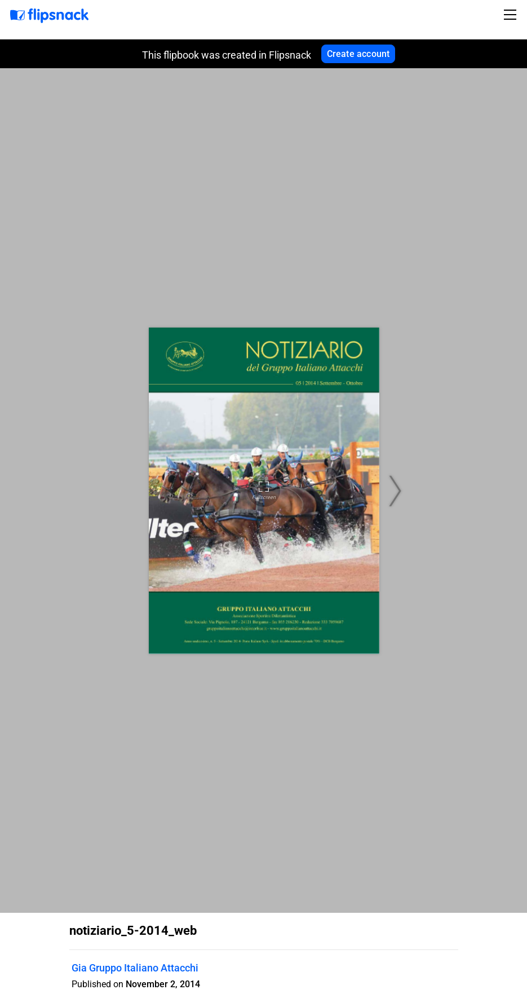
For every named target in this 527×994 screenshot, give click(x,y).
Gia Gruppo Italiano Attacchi (135, 968)
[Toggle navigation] (512, 15)
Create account (358, 53)
